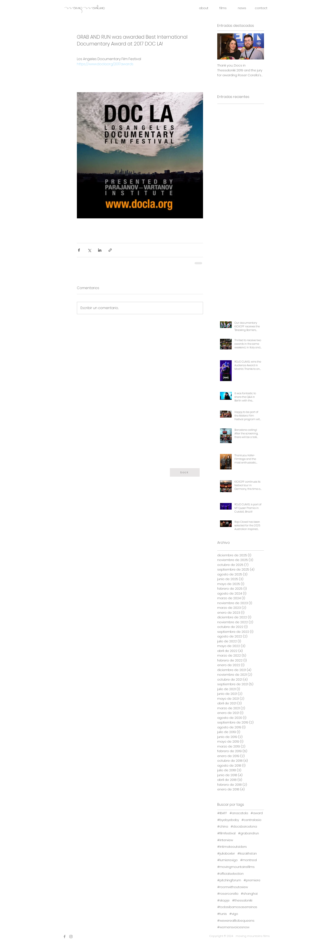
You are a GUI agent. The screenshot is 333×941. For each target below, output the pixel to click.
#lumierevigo (227, 860)
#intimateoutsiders (232, 847)
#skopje (223, 901)
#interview (225, 840)
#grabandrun (248, 833)
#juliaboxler (226, 854)
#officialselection (230, 874)
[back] (185, 472)
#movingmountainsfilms (236, 867)
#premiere (252, 880)
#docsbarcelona (244, 827)
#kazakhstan (247, 854)
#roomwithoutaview (232, 887)
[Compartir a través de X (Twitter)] (89, 250)
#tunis (222, 914)
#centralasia (251, 820)
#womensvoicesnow (233, 927)
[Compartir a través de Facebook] (79, 250)
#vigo (233, 914)
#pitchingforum (229, 880)
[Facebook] (64, 936)
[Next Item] (257, 46)
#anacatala (239, 813)
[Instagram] (71, 936)
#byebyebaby (228, 820)
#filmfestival (226, 833)
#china (222, 827)
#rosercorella (227, 894)
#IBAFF (222, 813)
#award (257, 813)
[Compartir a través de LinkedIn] (100, 250)
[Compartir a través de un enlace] (110, 250)
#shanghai (249, 894)
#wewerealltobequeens (235, 921)
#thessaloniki (242, 901)
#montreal (248, 860)
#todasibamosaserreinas (237, 907)
